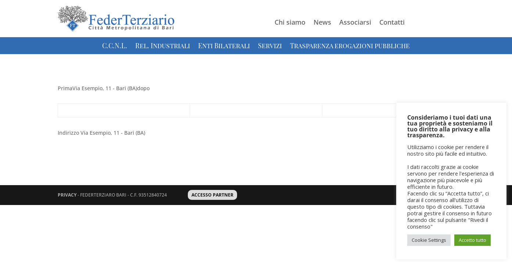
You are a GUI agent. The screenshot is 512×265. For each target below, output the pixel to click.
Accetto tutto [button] (472, 240)
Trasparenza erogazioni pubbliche (350, 46)
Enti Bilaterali (224, 46)
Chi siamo (290, 23)
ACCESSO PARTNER (212, 195)
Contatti (392, 23)
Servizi (270, 46)
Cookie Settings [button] (429, 240)
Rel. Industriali (162, 46)
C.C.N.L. (114, 46)
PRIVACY (67, 195)
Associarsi (355, 23)
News (322, 23)
